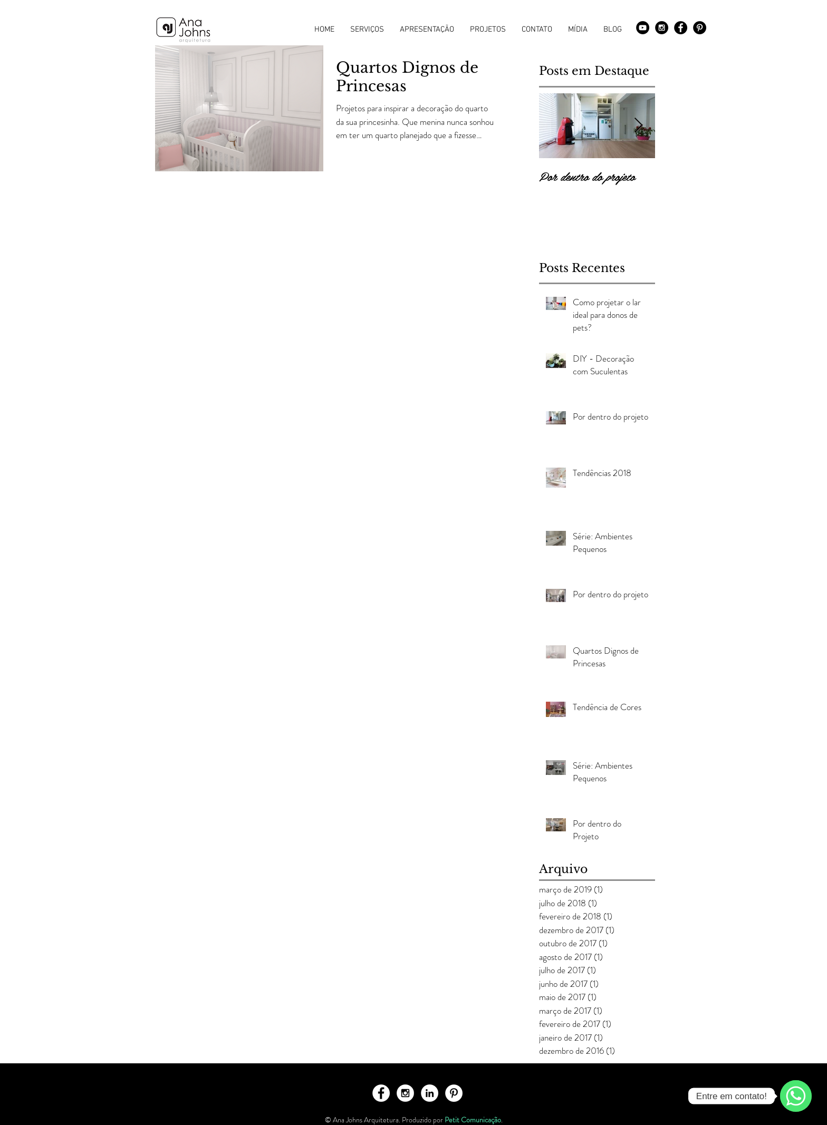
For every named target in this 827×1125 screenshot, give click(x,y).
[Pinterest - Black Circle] (699, 27)
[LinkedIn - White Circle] (429, 1093)
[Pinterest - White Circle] (454, 1093)
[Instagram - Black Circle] (661, 27)
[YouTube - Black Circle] (642, 27)
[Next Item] (638, 126)
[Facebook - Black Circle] (680, 27)
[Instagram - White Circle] (405, 1093)
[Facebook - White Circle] (381, 1093)
